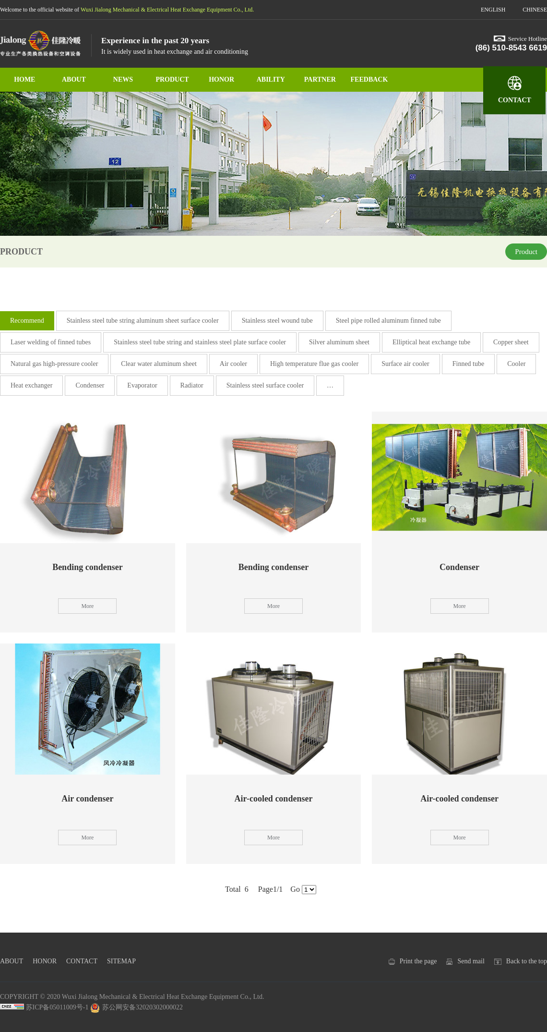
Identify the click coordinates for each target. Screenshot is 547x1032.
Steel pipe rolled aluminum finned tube (388, 320)
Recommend (27, 320)
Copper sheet (510, 342)
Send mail (470, 961)
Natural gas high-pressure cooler (54, 363)
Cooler (516, 363)
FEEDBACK (369, 79)
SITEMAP (121, 961)
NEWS (123, 79)
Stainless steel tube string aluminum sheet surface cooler (143, 320)
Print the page (418, 961)
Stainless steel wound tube (277, 320)
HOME (24, 79)
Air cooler (233, 363)
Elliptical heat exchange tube (431, 342)
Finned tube (468, 363)
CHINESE (535, 9)
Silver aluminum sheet (339, 342)
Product (526, 251)
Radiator (191, 385)
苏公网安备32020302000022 (136, 1007)
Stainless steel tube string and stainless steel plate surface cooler (200, 342)
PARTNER (320, 79)
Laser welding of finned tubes (51, 342)
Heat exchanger (31, 385)
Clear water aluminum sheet (158, 363)
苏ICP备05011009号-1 (57, 1007)
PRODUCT (172, 79)
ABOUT (74, 79)
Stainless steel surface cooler (265, 385)
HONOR (221, 79)
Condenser (89, 385)
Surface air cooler (405, 363)
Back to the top (526, 961)
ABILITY (271, 79)
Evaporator (142, 385)
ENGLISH (493, 9)
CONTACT (514, 100)
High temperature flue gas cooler (314, 363)
